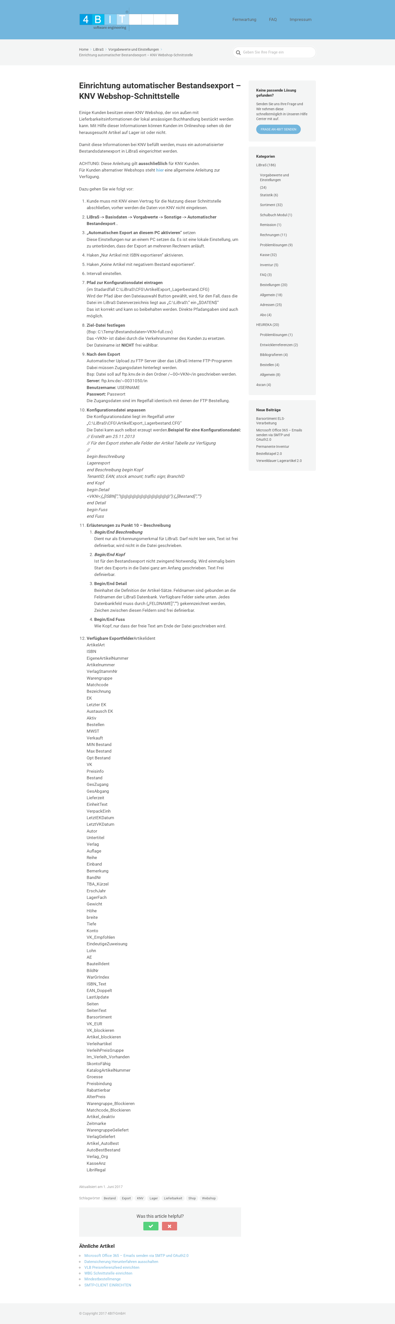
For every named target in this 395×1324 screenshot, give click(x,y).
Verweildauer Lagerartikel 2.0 (279, 461)
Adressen (267, 305)
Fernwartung (261, 19)
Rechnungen (270, 235)
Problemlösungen (273, 245)
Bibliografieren (271, 355)
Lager (154, 1198)
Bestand (110, 1198)
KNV (140, 1198)
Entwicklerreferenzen (276, 345)
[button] (150, 1226)
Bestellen (267, 365)
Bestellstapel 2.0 (269, 454)
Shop (192, 1198)
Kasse (265, 255)
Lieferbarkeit (173, 1198)
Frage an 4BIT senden (278, 129)
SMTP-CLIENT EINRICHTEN (107, 1285)
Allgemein (267, 295)
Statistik (266, 195)
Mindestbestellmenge (102, 1279)
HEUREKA (264, 325)
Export (126, 1198)
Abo (263, 315)
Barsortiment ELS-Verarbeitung (270, 421)
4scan (261, 385)
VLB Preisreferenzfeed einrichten (111, 1267)
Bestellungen (270, 285)
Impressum (304, 19)
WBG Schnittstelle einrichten (108, 1273)
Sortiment (267, 205)
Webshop (209, 1198)
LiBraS (261, 165)
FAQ (283, 19)
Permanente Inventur (272, 447)
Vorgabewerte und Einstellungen (274, 177)
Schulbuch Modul (273, 215)
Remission (268, 225)
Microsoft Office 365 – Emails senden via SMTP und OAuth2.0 (136, 1255)
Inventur (266, 265)
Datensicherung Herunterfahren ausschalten (121, 1261)
